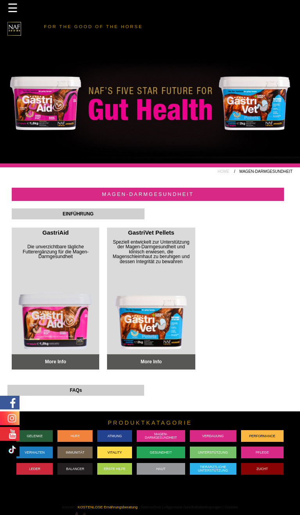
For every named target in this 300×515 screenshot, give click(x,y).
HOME (223, 171)
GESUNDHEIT (161, 452)
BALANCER (75, 469)
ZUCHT (262, 469)
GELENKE (35, 436)
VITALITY (114, 452)
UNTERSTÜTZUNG (213, 452)
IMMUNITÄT (75, 452)
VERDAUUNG (213, 436)
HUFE (75, 436)
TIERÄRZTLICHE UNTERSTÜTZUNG (213, 468)
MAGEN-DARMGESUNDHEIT (161, 436)
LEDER (34, 469)
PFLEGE (262, 452)
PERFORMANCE (262, 436)
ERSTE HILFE (115, 469)
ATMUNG (114, 436)
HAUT (160, 469)
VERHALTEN (35, 452)
